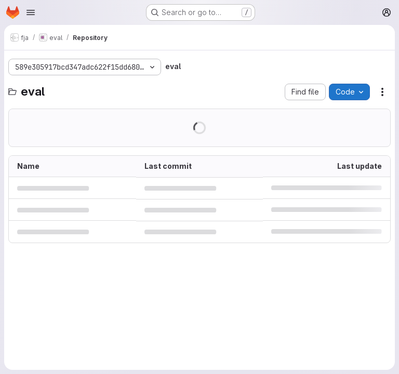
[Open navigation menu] (30, 12)
